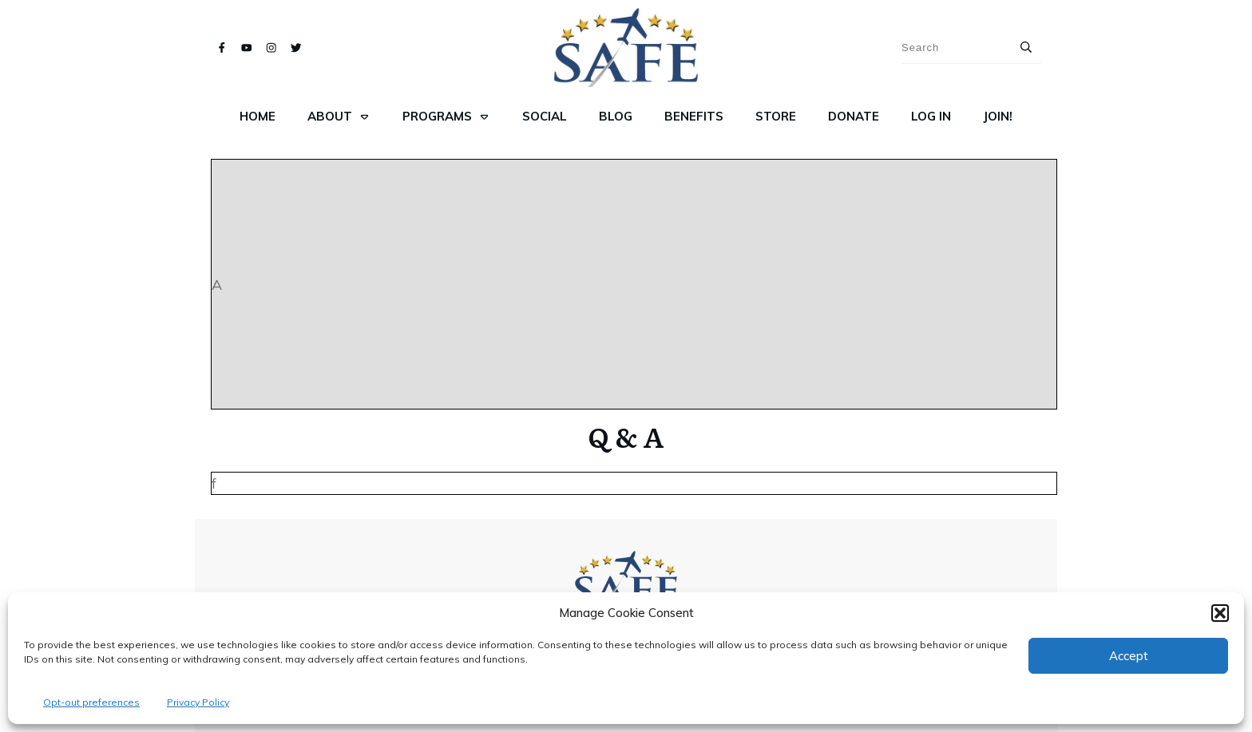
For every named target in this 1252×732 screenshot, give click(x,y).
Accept (1128, 655)
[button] (1220, 613)
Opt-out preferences (91, 702)
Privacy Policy (198, 702)
